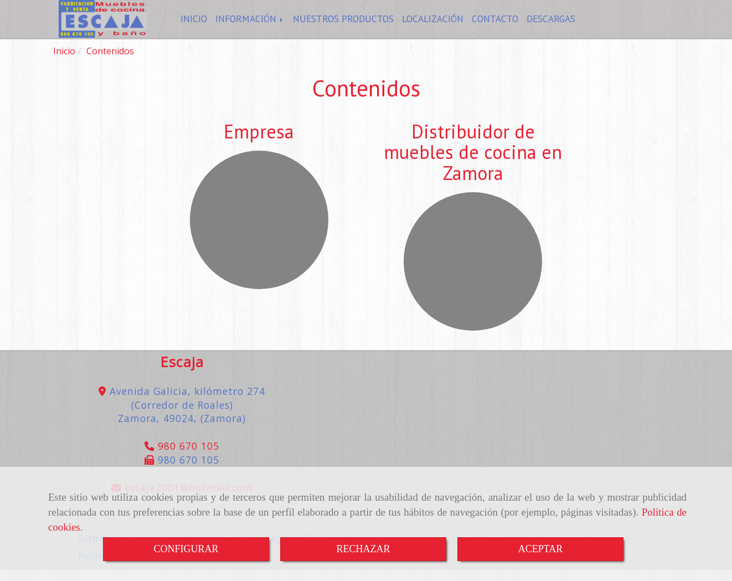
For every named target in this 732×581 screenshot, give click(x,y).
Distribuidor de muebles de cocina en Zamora (473, 163)
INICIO (194, 24)
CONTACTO (495, 24)
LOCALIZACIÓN (432, 24)
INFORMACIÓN (250, 24)
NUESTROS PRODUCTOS (343, 24)
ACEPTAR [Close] (540, 548)
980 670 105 (186, 457)
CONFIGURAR (185, 548)
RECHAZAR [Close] (363, 548)
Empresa (259, 142)
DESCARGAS (551, 24)
